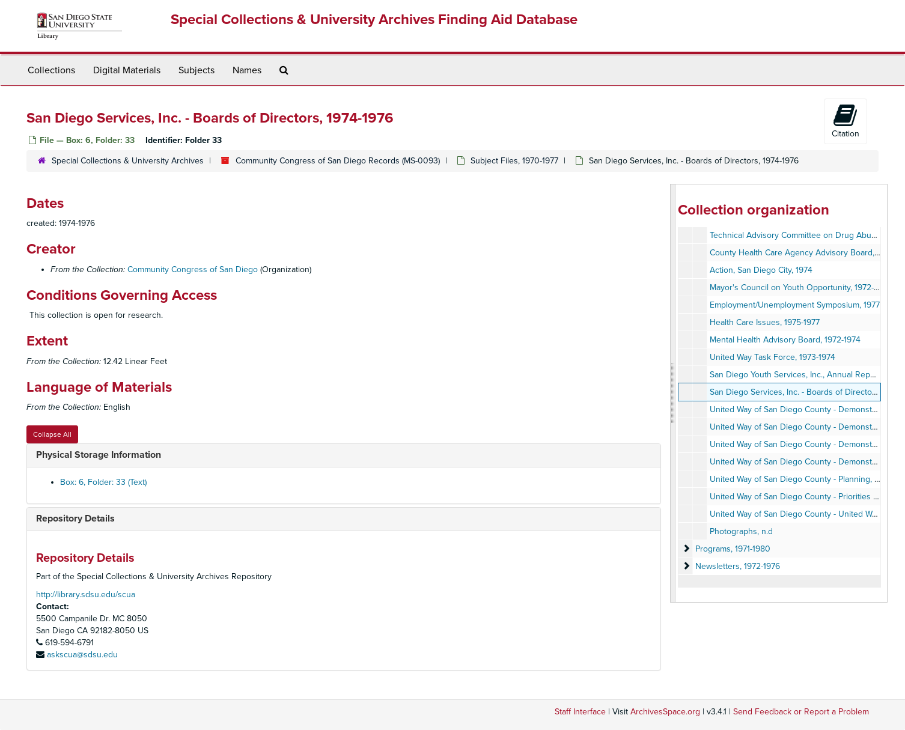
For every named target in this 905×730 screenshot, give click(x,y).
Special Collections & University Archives (128, 161)
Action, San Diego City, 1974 (761, 270)
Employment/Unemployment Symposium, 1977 (795, 305)
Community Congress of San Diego (192, 269)
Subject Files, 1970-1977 (514, 161)
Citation (845, 121)
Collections (51, 70)
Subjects (196, 70)
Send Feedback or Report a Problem (801, 712)
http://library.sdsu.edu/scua (85, 594)
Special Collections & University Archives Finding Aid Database (374, 19)
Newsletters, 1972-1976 (737, 566)
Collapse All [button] (52, 434)
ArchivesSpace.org (665, 712)
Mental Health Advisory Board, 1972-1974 (785, 340)
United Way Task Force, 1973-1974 (772, 357)
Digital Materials (126, 70)
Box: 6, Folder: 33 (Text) (103, 482)
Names (247, 70)
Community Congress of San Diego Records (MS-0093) (338, 161)
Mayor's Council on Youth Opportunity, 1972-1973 (800, 287)
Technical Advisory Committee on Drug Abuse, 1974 (805, 235)
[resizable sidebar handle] (673, 393)
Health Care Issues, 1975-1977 (765, 322)
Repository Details (75, 519)
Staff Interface (580, 712)
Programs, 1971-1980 (732, 549)
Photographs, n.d (741, 531)
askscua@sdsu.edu (82, 654)
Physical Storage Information (98, 455)
